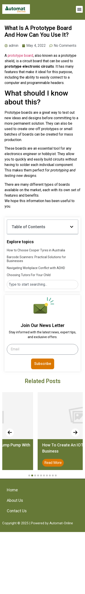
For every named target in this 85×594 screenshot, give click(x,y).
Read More (70, 462)
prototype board (20, 55)
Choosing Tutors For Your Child (29, 275)
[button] (79, 9)
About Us (15, 500)
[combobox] (42, 284)
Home (12, 490)
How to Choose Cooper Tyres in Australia (36, 250)
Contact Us (17, 510)
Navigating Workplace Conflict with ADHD (36, 268)
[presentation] (10, 432)
